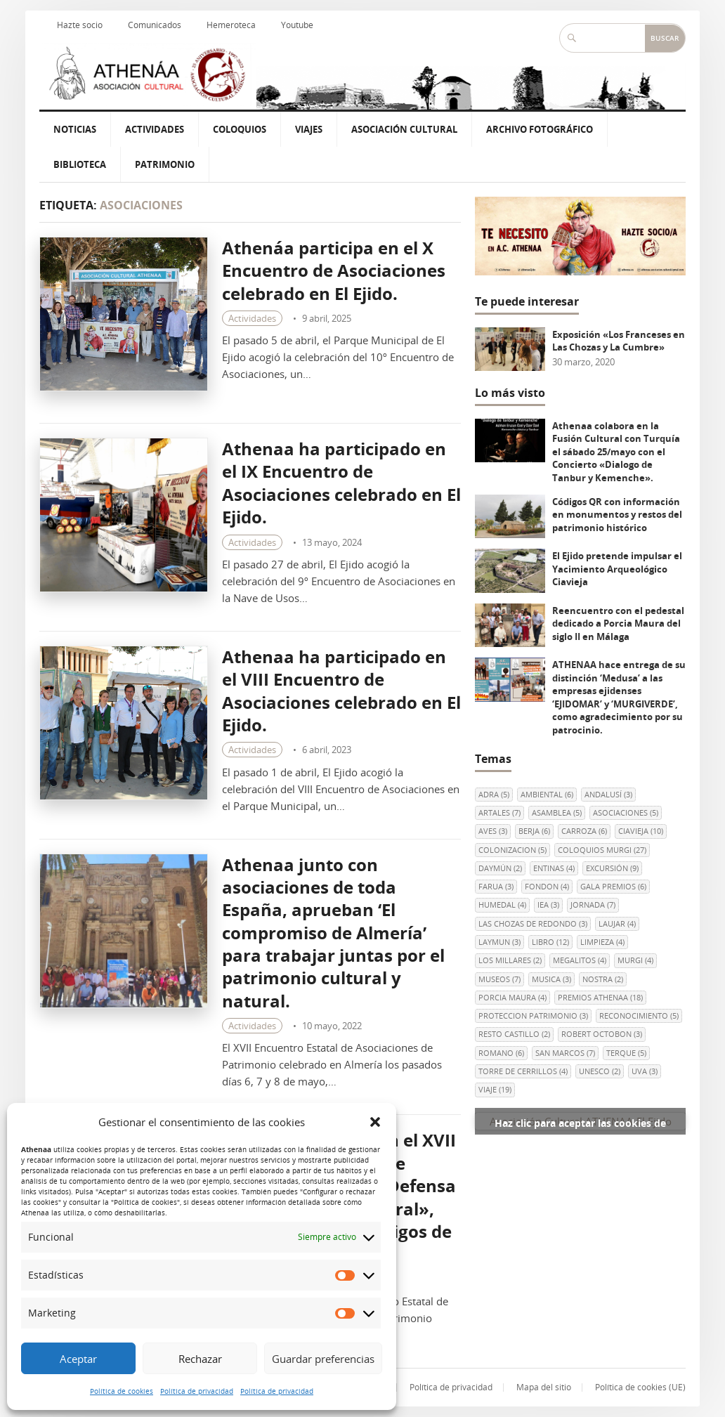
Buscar (665, 38)
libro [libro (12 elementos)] (550, 941)
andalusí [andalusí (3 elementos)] (608, 794)
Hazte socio (80, 25)
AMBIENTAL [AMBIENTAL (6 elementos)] (547, 794)
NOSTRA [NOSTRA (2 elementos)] (602, 979)
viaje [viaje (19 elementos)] (494, 1089)
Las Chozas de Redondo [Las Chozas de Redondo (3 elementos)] (532, 923)
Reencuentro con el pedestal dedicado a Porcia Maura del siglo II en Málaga (618, 623)
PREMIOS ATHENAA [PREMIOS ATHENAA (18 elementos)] (600, 997)
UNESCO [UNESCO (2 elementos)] (599, 1071)
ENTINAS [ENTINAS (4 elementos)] (554, 868)
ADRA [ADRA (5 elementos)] (493, 794)
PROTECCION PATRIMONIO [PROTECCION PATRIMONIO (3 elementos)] (533, 1015)
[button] (375, 1122)
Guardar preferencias (323, 1359)
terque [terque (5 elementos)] (626, 1052)
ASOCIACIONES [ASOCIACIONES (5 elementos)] (625, 812)
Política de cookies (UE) (640, 1387)
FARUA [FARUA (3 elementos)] (496, 886)
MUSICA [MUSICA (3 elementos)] (551, 979)
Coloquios (239, 129)
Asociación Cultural (404, 129)
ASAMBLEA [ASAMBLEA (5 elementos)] (557, 812)
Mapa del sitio (543, 1387)
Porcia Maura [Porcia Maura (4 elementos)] (512, 997)
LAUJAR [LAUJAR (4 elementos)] (617, 923)
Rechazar (200, 1359)
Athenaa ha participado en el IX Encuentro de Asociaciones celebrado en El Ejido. (341, 482)
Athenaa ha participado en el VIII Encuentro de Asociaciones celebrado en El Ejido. (341, 690)
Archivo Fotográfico (539, 129)
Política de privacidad (196, 1391)
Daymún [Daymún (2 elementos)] (500, 868)
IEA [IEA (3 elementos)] (548, 904)
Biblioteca (79, 164)
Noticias (74, 129)
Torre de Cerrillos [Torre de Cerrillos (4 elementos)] (523, 1071)
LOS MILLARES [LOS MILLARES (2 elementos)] (510, 960)
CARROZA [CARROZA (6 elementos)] (584, 830)
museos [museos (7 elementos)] (499, 979)
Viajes (308, 129)
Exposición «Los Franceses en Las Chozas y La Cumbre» (618, 341)
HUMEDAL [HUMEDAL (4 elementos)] (502, 904)
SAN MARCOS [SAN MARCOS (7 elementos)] (565, 1052)
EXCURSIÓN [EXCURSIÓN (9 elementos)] (612, 868)
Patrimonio (165, 164)
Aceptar (78, 1359)
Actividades (154, 129)
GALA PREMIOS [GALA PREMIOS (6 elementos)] (613, 886)
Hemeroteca (231, 25)
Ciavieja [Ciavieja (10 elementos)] (640, 830)
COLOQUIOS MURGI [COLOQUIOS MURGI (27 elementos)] (602, 849)
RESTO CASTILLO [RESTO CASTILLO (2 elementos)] (514, 1034)
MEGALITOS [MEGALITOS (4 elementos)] (579, 960)
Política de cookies (121, 1391)
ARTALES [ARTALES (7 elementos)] (499, 812)
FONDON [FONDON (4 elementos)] (547, 886)
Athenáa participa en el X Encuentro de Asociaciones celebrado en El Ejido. (333, 270)
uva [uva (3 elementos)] (645, 1071)
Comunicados (154, 25)
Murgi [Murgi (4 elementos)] (635, 960)
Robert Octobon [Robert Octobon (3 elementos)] (601, 1034)
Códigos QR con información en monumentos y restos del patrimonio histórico (617, 514)
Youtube (297, 25)
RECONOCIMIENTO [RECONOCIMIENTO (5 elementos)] (639, 1015)
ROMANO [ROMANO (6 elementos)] (501, 1052)
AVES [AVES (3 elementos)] (492, 830)
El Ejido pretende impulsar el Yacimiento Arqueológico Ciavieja (617, 568)
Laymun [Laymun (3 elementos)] (499, 941)
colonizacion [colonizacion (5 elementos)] (512, 849)
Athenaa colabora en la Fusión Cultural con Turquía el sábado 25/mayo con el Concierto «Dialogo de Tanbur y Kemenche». (616, 451)
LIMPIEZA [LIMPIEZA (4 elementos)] (602, 941)
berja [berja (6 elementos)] (534, 830)
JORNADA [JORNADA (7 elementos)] (592, 904)
